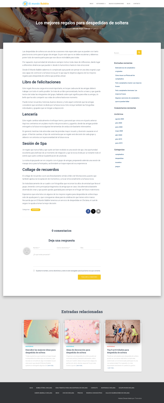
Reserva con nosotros (94, 393)
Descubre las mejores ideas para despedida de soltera (41, 351)
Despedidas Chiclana (108, 388)
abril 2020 (118, 135)
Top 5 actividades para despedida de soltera (118, 351)
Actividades (101, 3)
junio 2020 (118, 127)
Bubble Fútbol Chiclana (44, 388)
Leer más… (50, 365)
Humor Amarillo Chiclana (43, 393)
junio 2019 (118, 143)
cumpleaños (119, 154)
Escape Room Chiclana (126, 388)
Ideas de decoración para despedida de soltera (78, 351)
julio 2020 (118, 123)
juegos (117, 166)
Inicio (91, 3)
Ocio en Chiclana (68, 393)
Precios (80, 393)
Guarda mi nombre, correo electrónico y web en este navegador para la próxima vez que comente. (68, 271)
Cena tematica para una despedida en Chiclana (71, 388)
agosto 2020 (119, 119)
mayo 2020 (119, 131)
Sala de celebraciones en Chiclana (117, 393)
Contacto (136, 3)
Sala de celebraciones (116, 3)
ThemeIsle (138, 398)
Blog (128, 3)
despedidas (35, 209)
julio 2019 (118, 139)
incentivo (118, 162)
